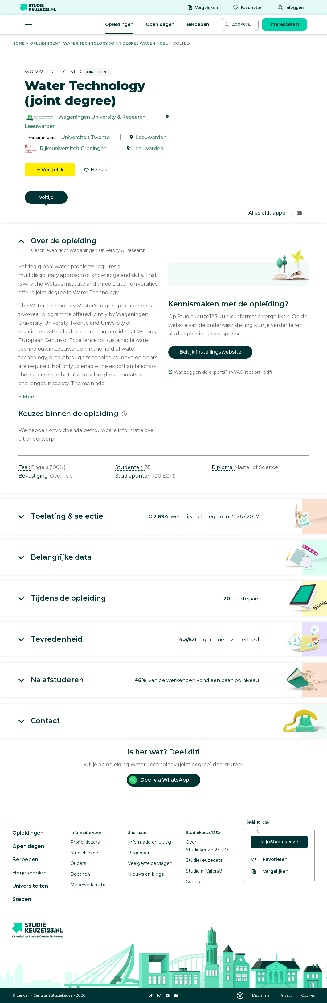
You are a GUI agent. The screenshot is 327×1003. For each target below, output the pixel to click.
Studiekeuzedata (204, 860)
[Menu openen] (29, 24)
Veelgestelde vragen (150, 863)
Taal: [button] (24, 467)
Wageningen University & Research (101, 117)
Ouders (78, 863)
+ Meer (27, 397)
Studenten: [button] (130, 467)
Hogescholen (29, 873)
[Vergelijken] (202, 7)
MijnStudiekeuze (279, 842)
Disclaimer (262, 995)
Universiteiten (30, 886)
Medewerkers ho (88, 884)
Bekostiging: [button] (34, 476)
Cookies (308, 995)
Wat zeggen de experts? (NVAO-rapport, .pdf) (220, 372)
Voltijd (46, 197)
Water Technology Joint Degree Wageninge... (115, 43)
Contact (194, 881)
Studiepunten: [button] (134, 476)
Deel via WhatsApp (159, 780)
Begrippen (139, 853)
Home (18, 43)
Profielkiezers (85, 842)
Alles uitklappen (275, 213)
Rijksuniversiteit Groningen (73, 148)
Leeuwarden (40, 126)
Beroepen (198, 24)
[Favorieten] (247, 7)
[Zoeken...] (240, 24)
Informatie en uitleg (149, 842)
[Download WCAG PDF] (240, 995)
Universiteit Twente (85, 137)
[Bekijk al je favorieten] (269, 859)
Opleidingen (119, 24)
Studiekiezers (84, 853)
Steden (21, 899)
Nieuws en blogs (146, 874)
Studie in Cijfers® (204, 871)
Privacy (286, 995)
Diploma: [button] (223, 467)
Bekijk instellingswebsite (210, 352)
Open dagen (160, 24)
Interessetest (284, 24)
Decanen (80, 874)
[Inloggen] (290, 7)
